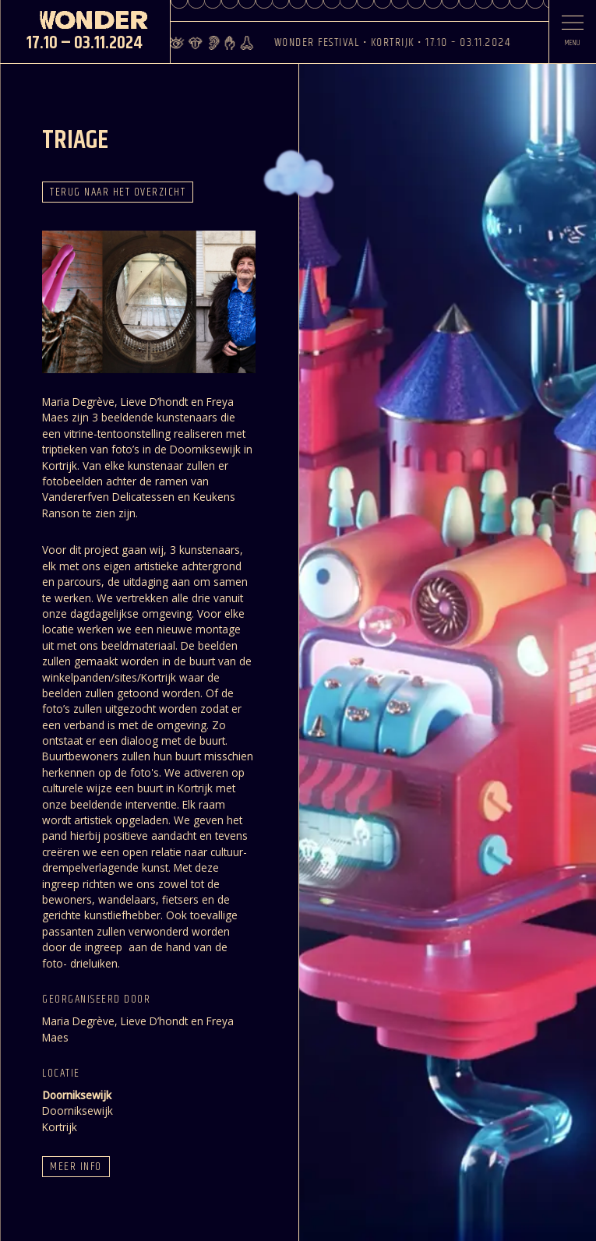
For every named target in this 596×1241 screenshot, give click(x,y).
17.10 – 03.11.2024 (84, 43)
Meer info (75, 1167)
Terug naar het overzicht (117, 192)
